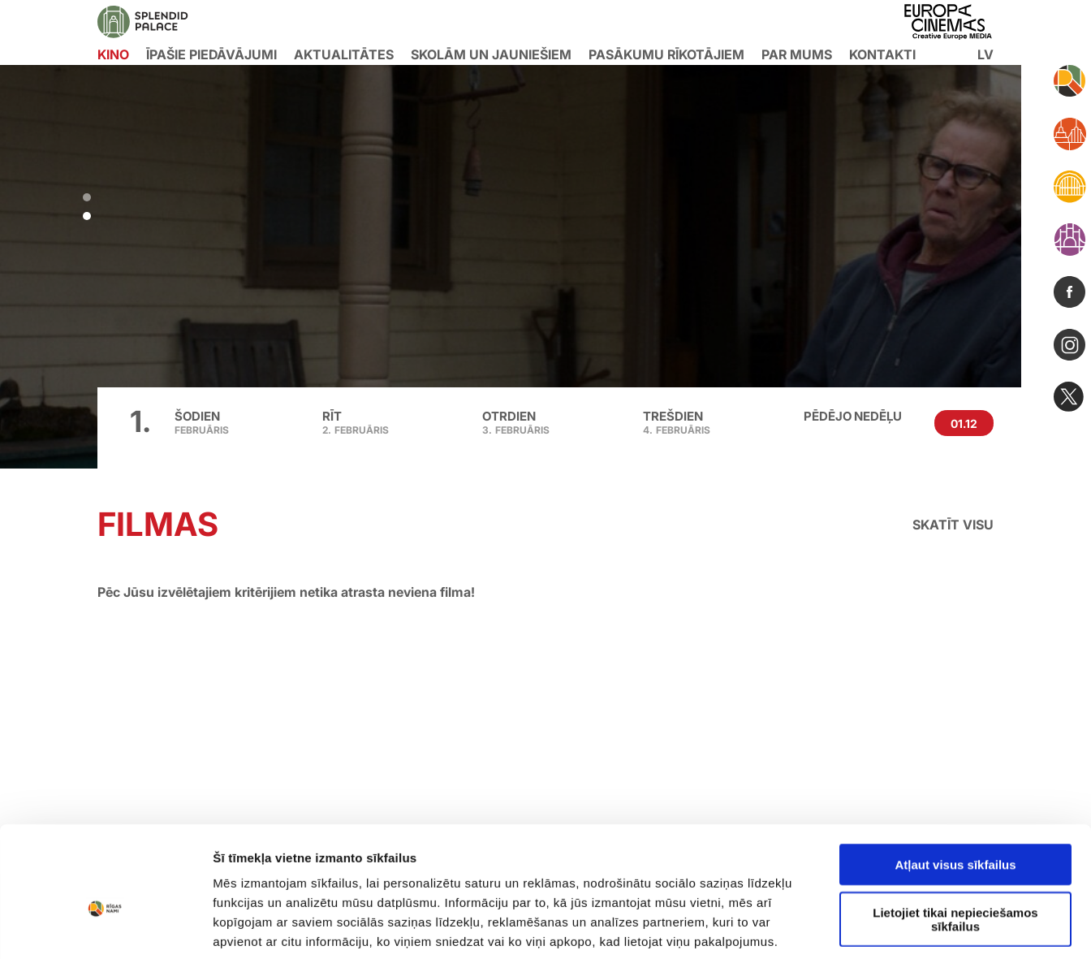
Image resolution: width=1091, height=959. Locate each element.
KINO (113, 54)
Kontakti (882, 54)
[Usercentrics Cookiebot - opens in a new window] (105, 884)
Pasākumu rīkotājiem (666, 54)
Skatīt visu (953, 524)
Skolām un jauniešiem (491, 54)
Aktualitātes (344, 54)
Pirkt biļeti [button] (223, 346)
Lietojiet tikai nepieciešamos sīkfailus (955, 796)
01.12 (964, 423)
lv (985, 54)
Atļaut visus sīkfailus (955, 742)
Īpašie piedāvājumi (211, 54)
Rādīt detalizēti (884, 884)
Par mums (796, 54)
